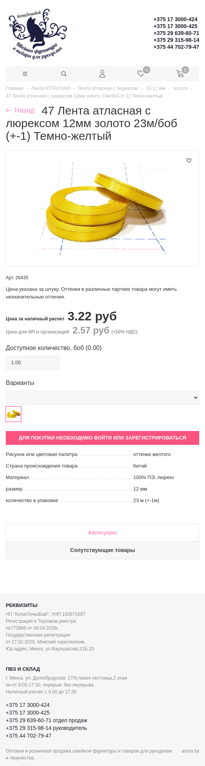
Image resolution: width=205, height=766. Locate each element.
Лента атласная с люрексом (108, 88)
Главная (14, 88)
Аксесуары (102, 532)
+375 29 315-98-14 (176, 40)
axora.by (190, 751)
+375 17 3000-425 (175, 26)
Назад (20, 110)
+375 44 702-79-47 (176, 47)
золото (180, 88)
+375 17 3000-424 (175, 19)
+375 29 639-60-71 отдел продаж (46, 720)
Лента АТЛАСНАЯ (50, 88)
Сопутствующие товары (102, 550)
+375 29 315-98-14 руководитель (46, 728)
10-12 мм (155, 88)
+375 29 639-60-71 (176, 33)
